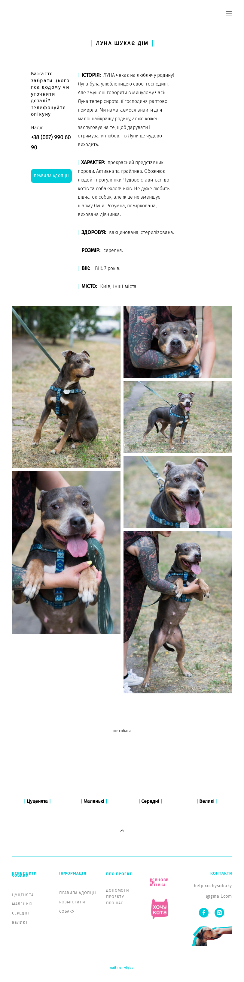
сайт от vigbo (122, 967)
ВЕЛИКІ (19, 922)
